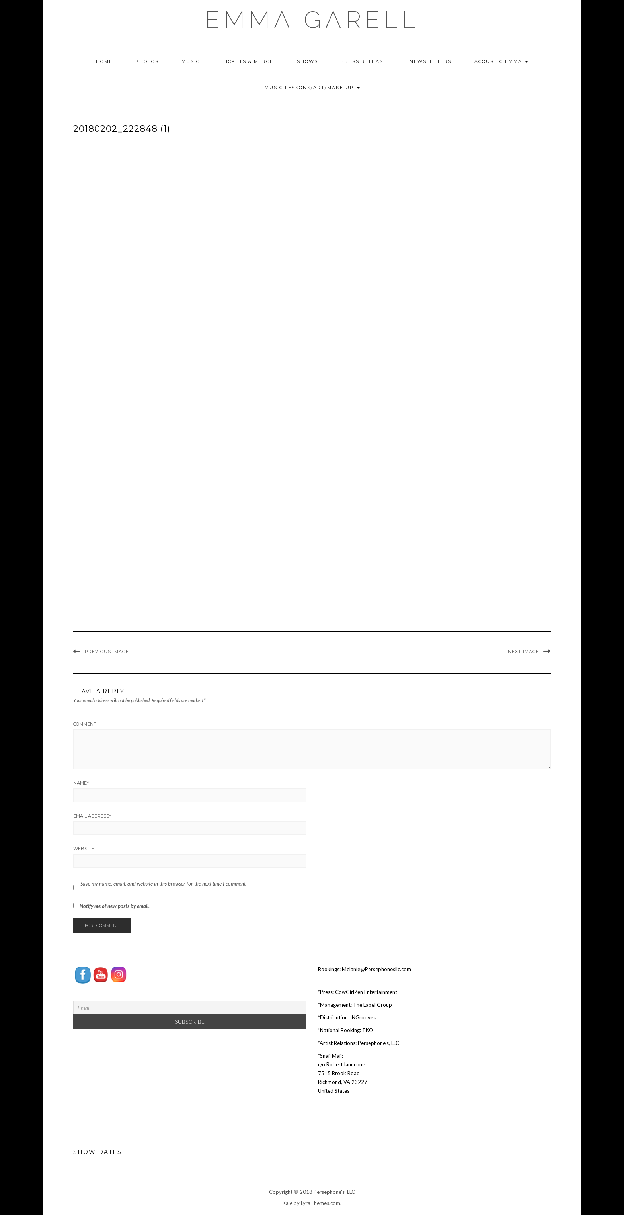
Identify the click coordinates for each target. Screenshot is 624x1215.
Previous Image (107, 651)
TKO (367, 1030)
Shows (307, 61)
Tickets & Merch (248, 61)
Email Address (92, 816)
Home (104, 61)
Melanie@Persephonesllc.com (376, 969)
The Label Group (372, 1005)
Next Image (523, 651)
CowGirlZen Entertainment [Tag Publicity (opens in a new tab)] (366, 992)
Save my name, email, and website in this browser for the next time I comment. (163, 883)
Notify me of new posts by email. (115, 906)
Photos (147, 61)
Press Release (364, 61)
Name (81, 783)
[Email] (189, 1007)
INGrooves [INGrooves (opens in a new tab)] (363, 1017)
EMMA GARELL (312, 20)
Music (190, 61)
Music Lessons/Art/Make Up (312, 87)
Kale (287, 1203)
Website (83, 848)
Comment (84, 724)
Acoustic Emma (501, 61)
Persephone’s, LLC (378, 1043)
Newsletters (431, 61)
